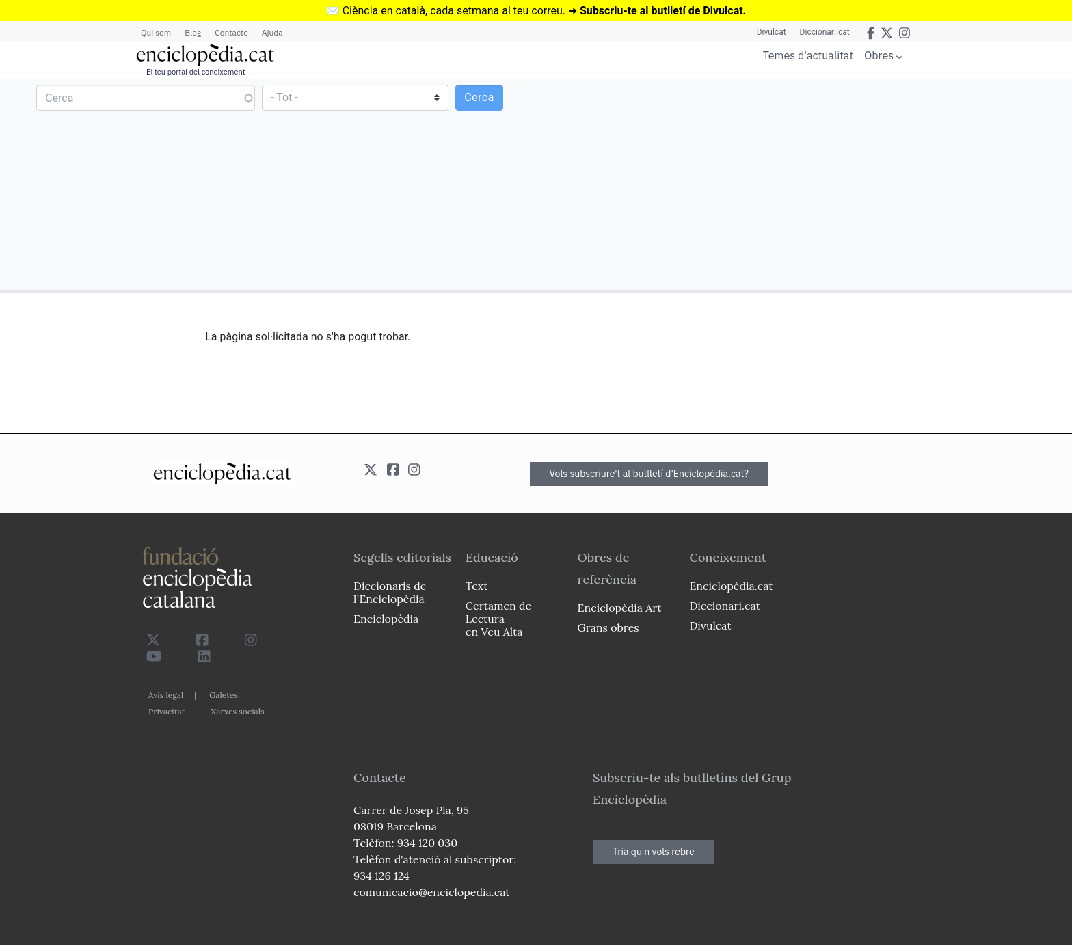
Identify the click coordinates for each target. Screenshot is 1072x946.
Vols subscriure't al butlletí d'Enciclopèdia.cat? (649, 474)
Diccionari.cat (825, 32)
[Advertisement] (802, 184)
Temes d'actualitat (808, 55)
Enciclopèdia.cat (731, 586)
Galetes (223, 695)
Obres (879, 55)
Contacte (231, 32)
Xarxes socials (237, 711)
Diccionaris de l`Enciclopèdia (389, 592)
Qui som (156, 32)
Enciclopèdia (385, 618)
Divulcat (771, 32)
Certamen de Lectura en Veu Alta (498, 618)
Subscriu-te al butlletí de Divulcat (661, 10)
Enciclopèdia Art (620, 607)
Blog (193, 32)
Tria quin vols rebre (654, 852)
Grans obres (608, 627)
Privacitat (166, 711)
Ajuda (272, 32)
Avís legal (165, 695)
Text (477, 586)
